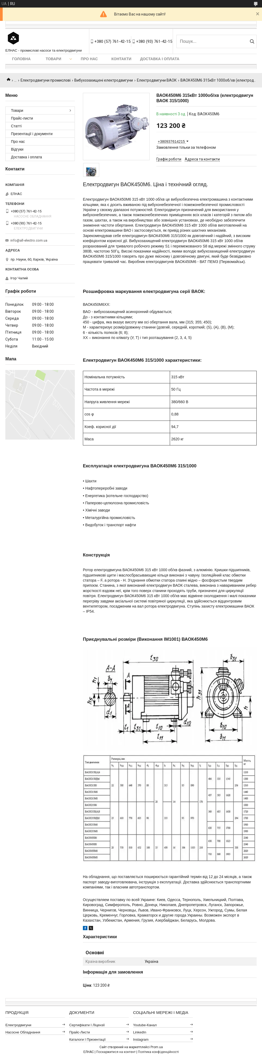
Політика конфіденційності (158, 1052)
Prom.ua (157, 1047)
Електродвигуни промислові (46, 80)
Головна (21, 59)
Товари (53, 59)
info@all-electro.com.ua (28, 240)
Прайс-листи (22, 118)
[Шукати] (252, 41)
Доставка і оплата (159, 59)
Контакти (121, 59)
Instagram (141, 1039)
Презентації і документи (32, 134)
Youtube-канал (145, 1025)
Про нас (89, 59)
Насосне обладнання (22, 1032)
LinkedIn (139, 1032)
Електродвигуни (18, 1025)
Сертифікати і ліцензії (87, 1025)
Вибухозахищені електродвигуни (103, 80)
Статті (16, 126)
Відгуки (17, 149)
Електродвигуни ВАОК (157, 80)
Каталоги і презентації (87, 1039)
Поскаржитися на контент (116, 1052)
